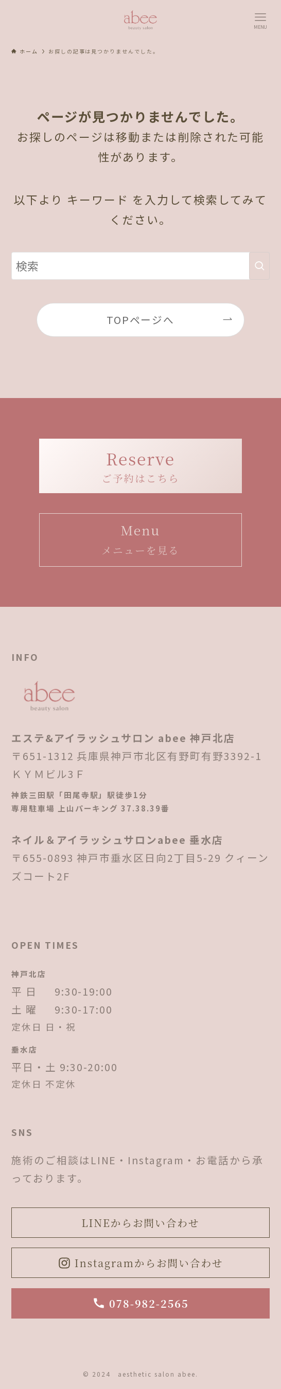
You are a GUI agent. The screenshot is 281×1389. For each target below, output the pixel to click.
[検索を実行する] (259, 266)
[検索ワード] (140, 266)
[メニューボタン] (260, 20)
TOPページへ (141, 319)
